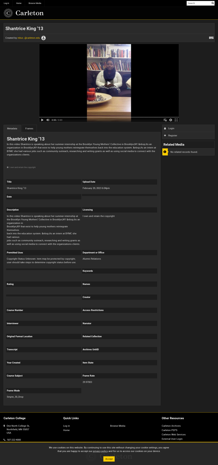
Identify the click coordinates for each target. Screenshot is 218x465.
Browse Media (35, 3)
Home (18, 3)
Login (169, 128)
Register (170, 135)
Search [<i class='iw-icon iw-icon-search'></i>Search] (213, 3)
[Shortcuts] (211, 37)
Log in (6, 3)
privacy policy (100, 451)
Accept (109, 458)
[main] (109, 216)
